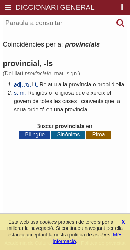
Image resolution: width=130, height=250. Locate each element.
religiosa (63, 93)
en (49, 109)
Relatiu (48, 85)
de (35, 101)
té (42, 109)
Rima (98, 135)
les (57, 101)
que (80, 93)
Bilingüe (35, 135)
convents (92, 101)
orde (32, 109)
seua (20, 109)
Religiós (37, 93)
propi (103, 85)
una (58, 109)
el (109, 93)
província (80, 85)
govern (22, 101)
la (65, 85)
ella (120, 85)
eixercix (95, 93)
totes (46, 101)
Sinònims (68, 135)
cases (69, 101)
